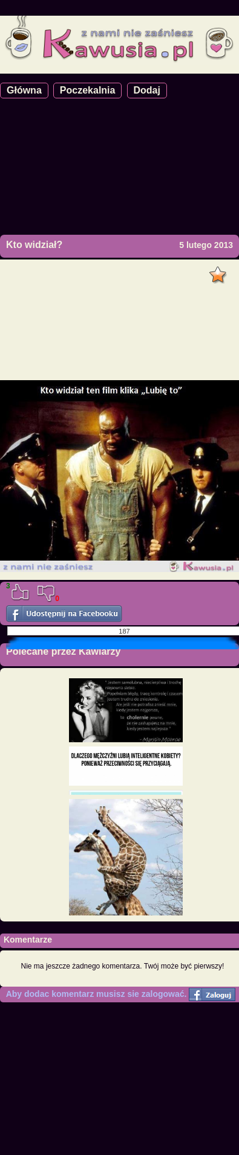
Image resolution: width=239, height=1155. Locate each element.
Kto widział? (34, 245)
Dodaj (147, 90)
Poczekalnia (88, 90)
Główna (24, 90)
